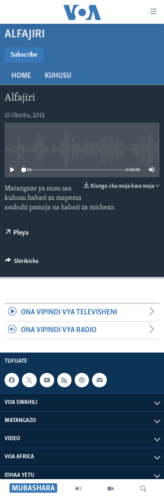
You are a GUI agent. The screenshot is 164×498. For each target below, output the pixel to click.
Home (21, 76)
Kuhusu (58, 76)
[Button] (21, 263)
